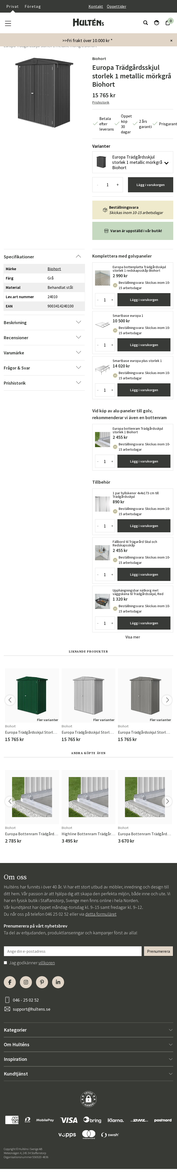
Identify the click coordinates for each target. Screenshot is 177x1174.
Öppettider (116, 6)
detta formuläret (100, 914)
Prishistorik (100, 102)
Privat (12, 6)
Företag (33, 6)
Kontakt (95, 6)
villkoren (46, 963)
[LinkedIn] (58, 982)
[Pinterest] (42, 982)
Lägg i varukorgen (151, 184)
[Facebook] (10, 982)
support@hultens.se (31, 1009)
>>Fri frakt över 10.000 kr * (87, 40)
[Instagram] (26, 982)
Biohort (99, 58)
